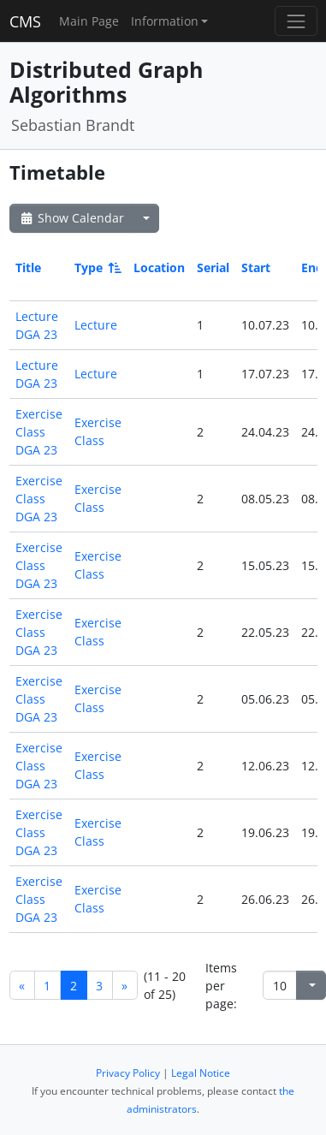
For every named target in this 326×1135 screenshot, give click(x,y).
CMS (25, 21)
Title (28, 267)
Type (96, 267)
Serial (213, 267)
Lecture (95, 325)
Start (255, 267)
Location (159, 267)
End (312, 267)
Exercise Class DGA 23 (38, 432)
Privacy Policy (128, 1073)
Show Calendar (71, 218)
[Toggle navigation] (296, 21)
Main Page (89, 21)
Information (165, 21)
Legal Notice (200, 1073)
